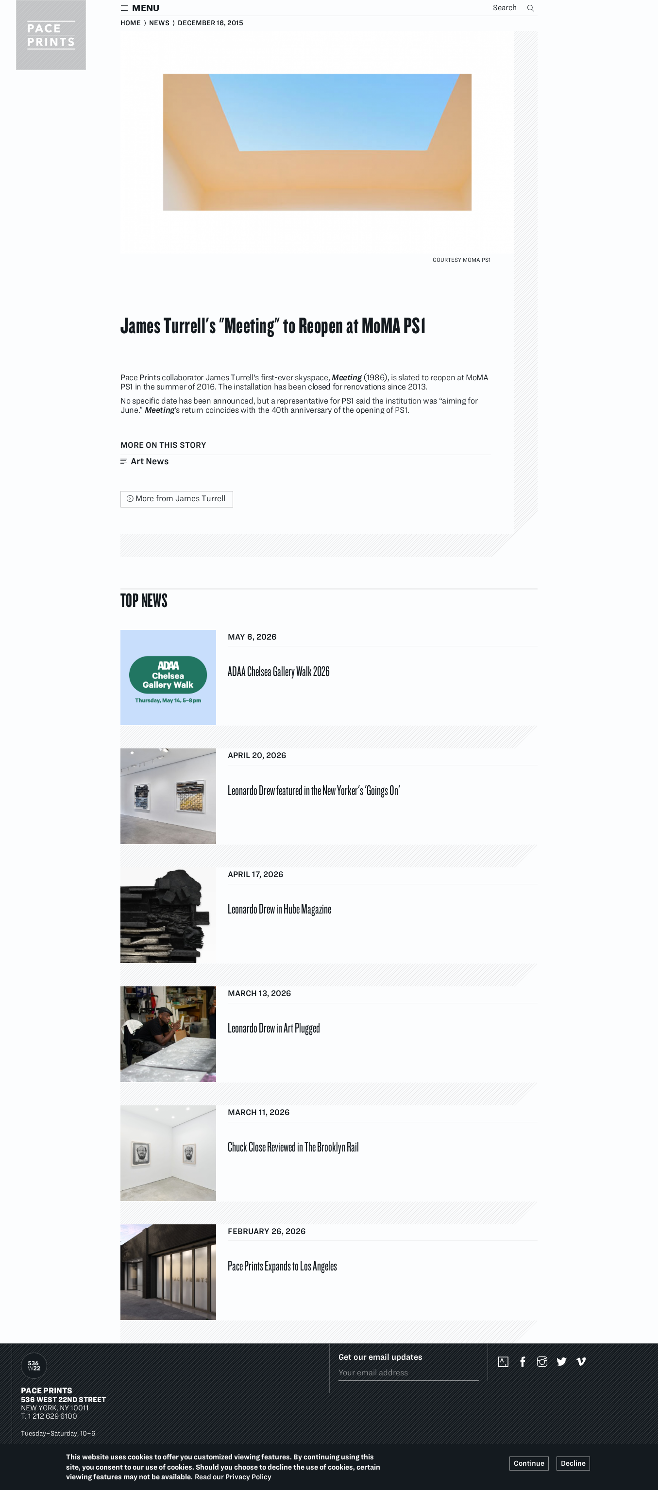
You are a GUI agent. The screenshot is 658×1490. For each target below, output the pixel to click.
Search (531, 8)
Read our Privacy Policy (233, 1477)
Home (130, 23)
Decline (573, 1463)
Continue (529, 1463)
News (159, 23)
